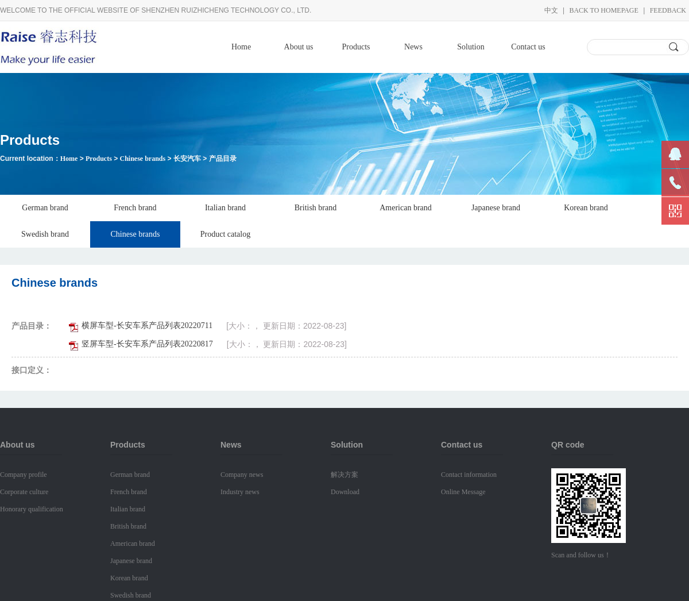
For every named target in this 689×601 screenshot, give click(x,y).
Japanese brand (495, 207)
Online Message (463, 492)
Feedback (668, 10)
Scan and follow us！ (581, 555)
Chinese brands (142, 159)
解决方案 (344, 475)
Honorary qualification (31, 509)
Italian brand (225, 207)
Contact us (528, 47)
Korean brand (586, 207)
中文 (551, 10)
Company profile (23, 475)
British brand (316, 207)
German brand (45, 207)
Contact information (469, 475)
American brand (406, 207)
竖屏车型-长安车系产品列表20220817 (147, 344)
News (413, 47)
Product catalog (225, 234)
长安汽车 (187, 159)
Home (241, 47)
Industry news (240, 492)
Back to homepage (603, 10)
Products (356, 47)
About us (298, 47)
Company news (241, 475)
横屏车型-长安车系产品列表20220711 (147, 325)
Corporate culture (24, 492)
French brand (135, 207)
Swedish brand (45, 234)
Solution (470, 47)
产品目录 (223, 159)
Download (345, 492)
